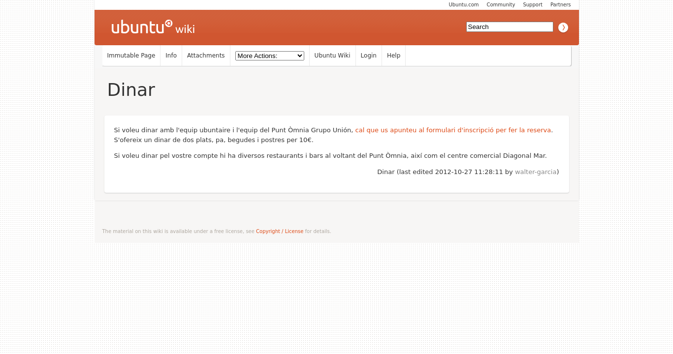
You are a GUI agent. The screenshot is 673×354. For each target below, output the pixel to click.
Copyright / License (279, 231)
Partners (560, 4)
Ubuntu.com (464, 4)
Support (533, 4)
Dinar (131, 90)
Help (393, 55)
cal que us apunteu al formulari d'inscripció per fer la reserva (453, 130)
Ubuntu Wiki (333, 55)
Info (171, 55)
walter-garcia (536, 172)
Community (501, 4)
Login (369, 55)
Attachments (206, 55)
